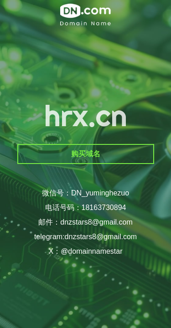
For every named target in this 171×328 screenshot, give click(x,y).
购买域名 (85, 154)
